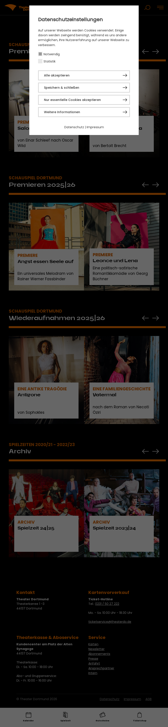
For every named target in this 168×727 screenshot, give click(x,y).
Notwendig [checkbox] (52, 54)
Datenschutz (74, 127)
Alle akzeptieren (57, 75)
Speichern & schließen (61, 87)
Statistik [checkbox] (50, 61)
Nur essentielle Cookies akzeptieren (72, 100)
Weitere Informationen (62, 112)
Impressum (95, 127)
